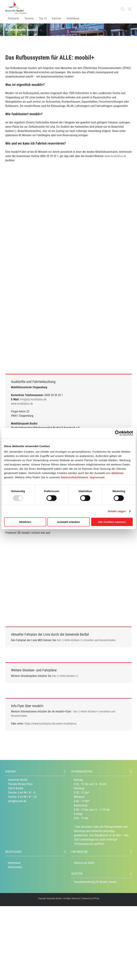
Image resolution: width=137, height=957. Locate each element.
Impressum (97, 477)
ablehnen (117, 472)
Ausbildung (72, 18)
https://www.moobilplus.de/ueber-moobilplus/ (51, 723)
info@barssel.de (17, 801)
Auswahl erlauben (68, 521)
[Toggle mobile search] (122, 9)
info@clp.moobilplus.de (33, 399)
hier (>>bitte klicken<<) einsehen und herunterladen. (86, 640)
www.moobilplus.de (115, 156)
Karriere (56, 18)
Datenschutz (15, 867)
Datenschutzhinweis (74, 477)
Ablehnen (25, 521)
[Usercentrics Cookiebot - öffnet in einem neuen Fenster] (117, 433)
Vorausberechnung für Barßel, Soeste (95, 882)
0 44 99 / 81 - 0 (26, 792)
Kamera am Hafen (84, 863)
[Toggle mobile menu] (130, 9)
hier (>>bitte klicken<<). (65, 676)
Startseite (13, 18)
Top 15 (43, 18)
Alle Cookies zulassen (112, 521)
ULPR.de (95, 898)
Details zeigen (117, 511)
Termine (29, 18)
